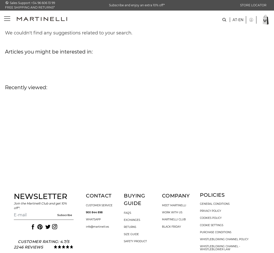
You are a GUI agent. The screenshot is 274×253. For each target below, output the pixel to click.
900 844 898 (94, 212)
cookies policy (211, 218)
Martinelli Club (174, 219)
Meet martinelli (174, 205)
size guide (131, 234)
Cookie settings (211, 225)
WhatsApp (93, 219)
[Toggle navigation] (4, 18)
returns (130, 227)
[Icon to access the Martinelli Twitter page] (47, 227)
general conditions (215, 204)
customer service (99, 205)
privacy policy (210, 211)
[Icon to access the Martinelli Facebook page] (32, 227)
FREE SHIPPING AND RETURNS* (30, 7)
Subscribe (64, 215)
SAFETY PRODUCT (135, 241)
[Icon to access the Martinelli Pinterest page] (39, 227)
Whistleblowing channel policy (224, 239)
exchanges (132, 220)
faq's (127, 213)
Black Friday (171, 226)
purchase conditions (215, 232)
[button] (251, 19)
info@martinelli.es (97, 226)
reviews (34, 247)
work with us (172, 212)
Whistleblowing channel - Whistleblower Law (220, 248)
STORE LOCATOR (253, 5)
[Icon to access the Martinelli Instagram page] (54, 227)
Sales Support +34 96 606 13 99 (32, 3)
